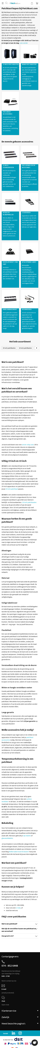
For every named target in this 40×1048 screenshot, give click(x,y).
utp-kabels (27, 836)
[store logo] (14, 1)
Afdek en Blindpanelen (8, 213)
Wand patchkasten (29, 64)
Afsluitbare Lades (29, 262)
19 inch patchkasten (11, 64)
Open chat (5, 1005)
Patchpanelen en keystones (28, 166)
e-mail (18, 908)
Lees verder (24, 43)
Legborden (26, 212)
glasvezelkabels (7, 838)
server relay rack (28, 444)
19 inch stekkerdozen (8, 166)
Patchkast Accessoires (7, 113)
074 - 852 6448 (10, 965)
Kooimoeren (26, 309)
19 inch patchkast (11, 489)
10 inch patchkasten (25, 348)
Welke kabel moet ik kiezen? (19, 852)
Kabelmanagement (10, 309)
